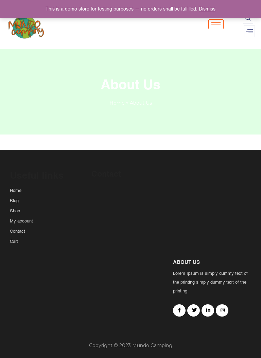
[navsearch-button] (248, 19)
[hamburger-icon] (216, 24)
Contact (17, 231)
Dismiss (207, 9)
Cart (14, 241)
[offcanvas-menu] (249, 31)
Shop (15, 211)
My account (21, 221)
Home (117, 103)
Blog (14, 201)
